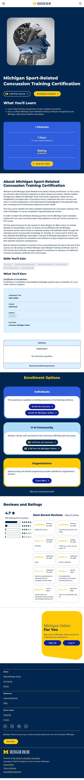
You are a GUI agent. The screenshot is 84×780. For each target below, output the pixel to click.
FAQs (5, 703)
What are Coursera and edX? (42, 491)
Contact (6, 720)
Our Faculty (7, 681)
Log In (71, 643)
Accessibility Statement (12, 772)
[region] (42, 357)
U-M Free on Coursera (42, 442)
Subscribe (7, 715)
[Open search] (80, 3)
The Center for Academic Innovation (26, 758)
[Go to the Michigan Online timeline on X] (26, 726)
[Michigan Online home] (42, 3)
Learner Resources (10, 698)
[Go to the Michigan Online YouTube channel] (19, 726)
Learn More (43, 480)
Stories (6, 686)
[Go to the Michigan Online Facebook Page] (5, 726)
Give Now (11, 741)
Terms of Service (9, 768)
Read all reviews (72, 515)
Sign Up (52, 643)
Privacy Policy (8, 765)
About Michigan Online (12, 676)
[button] (42, 343)
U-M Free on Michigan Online (42, 448)
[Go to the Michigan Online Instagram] (12, 726)
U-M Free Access (16, 94)
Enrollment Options (48, 94)
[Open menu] (3, 3)
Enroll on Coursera (42, 406)
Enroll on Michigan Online (42, 413)
